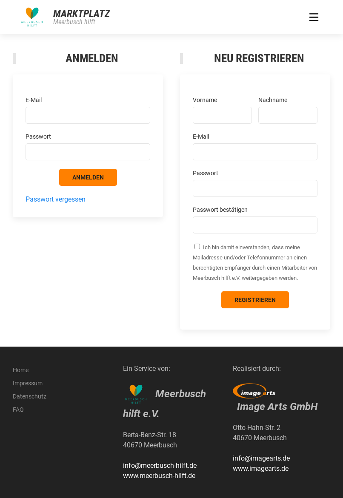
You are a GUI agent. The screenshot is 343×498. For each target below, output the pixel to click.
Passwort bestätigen (220, 209)
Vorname (205, 100)
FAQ (18, 409)
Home (21, 370)
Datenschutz (29, 396)
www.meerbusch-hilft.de (159, 476)
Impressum (28, 383)
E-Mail (34, 100)
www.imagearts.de (261, 468)
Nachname (272, 100)
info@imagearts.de (261, 458)
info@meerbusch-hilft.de (160, 465)
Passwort (38, 136)
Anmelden (88, 177)
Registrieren (255, 299)
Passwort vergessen (56, 199)
